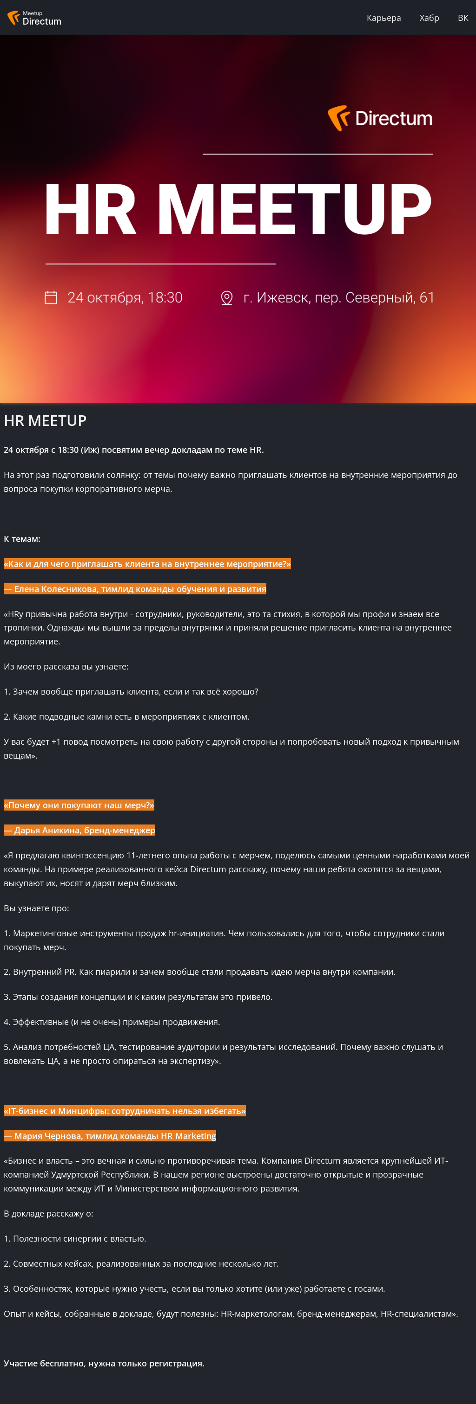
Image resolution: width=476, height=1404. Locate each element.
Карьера (384, 17)
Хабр (429, 17)
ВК (463, 17)
